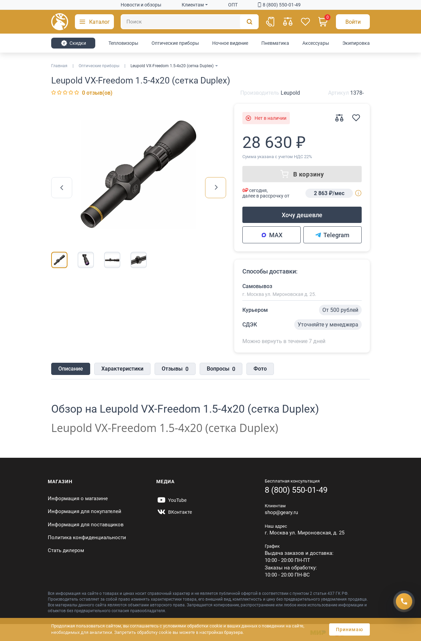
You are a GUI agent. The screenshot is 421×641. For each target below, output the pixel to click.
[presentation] (61, 187)
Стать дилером (66, 550)
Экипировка (356, 43)
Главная (59, 65)
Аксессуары (315, 43)
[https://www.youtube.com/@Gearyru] (171, 500)
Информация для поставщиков (86, 525)
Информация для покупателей (84, 511)
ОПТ (233, 4)
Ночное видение (230, 43)
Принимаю (349, 629)
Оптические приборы (175, 43)
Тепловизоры (123, 43)
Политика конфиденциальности (87, 537)
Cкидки (73, 43)
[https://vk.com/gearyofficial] (174, 512)
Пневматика (275, 43)
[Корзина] (323, 21)
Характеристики (122, 368)
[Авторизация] (353, 21)
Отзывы (175, 369)
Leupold (290, 93)
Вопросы (221, 369)
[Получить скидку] (404, 601)
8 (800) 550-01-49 (279, 4)
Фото (260, 368)
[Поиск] (190, 21)
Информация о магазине (78, 498)
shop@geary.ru (281, 512)
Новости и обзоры (141, 4)
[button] (94, 21)
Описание (70, 368)
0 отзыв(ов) (97, 93)
